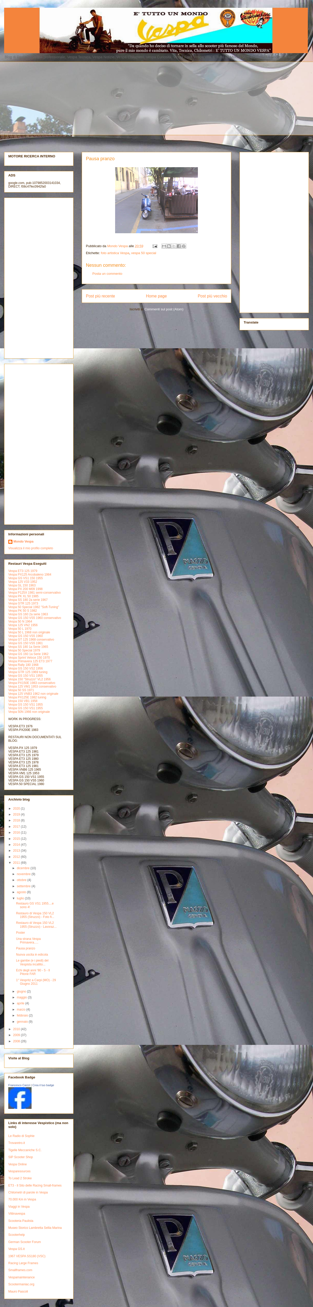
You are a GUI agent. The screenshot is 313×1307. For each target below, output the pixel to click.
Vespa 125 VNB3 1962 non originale (33, 694)
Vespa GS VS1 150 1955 (25, 578)
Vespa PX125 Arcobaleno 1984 (29, 574)
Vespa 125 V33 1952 (22, 582)
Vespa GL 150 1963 (22, 585)
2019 (17, 814)
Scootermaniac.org (21, 1284)
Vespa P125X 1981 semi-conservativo (34, 592)
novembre (24, 874)
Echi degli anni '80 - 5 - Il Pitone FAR (33, 972)
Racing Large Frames (23, 1263)
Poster (20, 932)
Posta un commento (107, 274)
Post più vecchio (212, 296)
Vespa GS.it (16, 1249)
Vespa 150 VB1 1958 (23, 701)
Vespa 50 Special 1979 (24, 650)
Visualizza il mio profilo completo (30, 548)
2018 (17, 820)
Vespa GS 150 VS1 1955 (25, 675)
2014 (17, 844)
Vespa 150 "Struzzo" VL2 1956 (29, 679)
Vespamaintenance (21, 1277)
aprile (21, 1003)
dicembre (24, 868)
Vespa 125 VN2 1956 (23, 625)
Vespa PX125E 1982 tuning (27, 697)
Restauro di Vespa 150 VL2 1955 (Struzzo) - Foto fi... (35, 915)
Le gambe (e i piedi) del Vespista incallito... (32, 962)
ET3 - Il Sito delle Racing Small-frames (35, 1185)
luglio (21, 898)
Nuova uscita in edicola (32, 954)
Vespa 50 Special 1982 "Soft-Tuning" (33, 607)
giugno (22, 991)
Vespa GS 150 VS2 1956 (25, 668)
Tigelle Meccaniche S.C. (25, 1150)
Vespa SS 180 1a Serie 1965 (28, 647)
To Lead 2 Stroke (20, 1178)
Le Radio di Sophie (21, 1136)
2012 (17, 857)
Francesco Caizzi (19, 1085)
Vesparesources (19, 1171)
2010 (17, 1029)
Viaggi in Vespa (19, 1206)
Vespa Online (17, 1164)
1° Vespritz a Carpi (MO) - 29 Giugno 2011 (36, 982)
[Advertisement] (132, 98)
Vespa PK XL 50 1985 (23, 596)
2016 (17, 832)
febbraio (23, 1015)
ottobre (22, 880)
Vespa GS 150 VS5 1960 (25, 636)
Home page (156, 296)
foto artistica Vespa (115, 253)
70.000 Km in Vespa (22, 1199)
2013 (17, 850)
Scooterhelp (16, 1235)
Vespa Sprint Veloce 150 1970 (29, 657)
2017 (17, 826)
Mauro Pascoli (18, 1291)
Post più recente (100, 296)
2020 (17, 808)
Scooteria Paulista (20, 1221)
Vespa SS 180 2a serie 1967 (28, 600)
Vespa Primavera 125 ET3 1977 (30, 661)
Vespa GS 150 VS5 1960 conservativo (34, 618)
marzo (21, 1009)
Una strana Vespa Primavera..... (28, 940)
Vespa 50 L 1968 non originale (29, 632)
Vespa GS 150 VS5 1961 (25, 643)
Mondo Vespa (23, 541)
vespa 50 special (143, 253)
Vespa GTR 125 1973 (23, 603)
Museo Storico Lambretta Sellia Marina (35, 1228)
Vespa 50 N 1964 (20, 621)
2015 (17, 839)
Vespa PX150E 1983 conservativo (31, 683)
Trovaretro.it (16, 1143)
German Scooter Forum (24, 1242)
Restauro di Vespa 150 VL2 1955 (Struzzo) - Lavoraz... (36, 924)
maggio (22, 997)
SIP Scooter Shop (20, 1157)
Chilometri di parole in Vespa (28, 1192)
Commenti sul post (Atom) (164, 309)
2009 (17, 1035)
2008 (17, 1041)
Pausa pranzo (25, 948)
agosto (22, 892)
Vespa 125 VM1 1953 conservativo (32, 686)
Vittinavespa (16, 1213)
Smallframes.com (20, 1270)
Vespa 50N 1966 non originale (29, 712)
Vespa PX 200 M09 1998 (25, 589)
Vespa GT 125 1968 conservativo (31, 639)
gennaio (23, 1021)
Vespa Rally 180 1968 (23, 665)
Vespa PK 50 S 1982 (22, 610)
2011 (17, 863)
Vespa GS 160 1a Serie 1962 (28, 654)
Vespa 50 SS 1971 (21, 690)
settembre (24, 886)
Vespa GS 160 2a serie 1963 (28, 614)
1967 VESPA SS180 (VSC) (27, 1256)
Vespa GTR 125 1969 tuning (27, 672)
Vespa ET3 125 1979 (22, 571)
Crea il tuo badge (43, 1085)
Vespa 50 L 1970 (20, 629)
